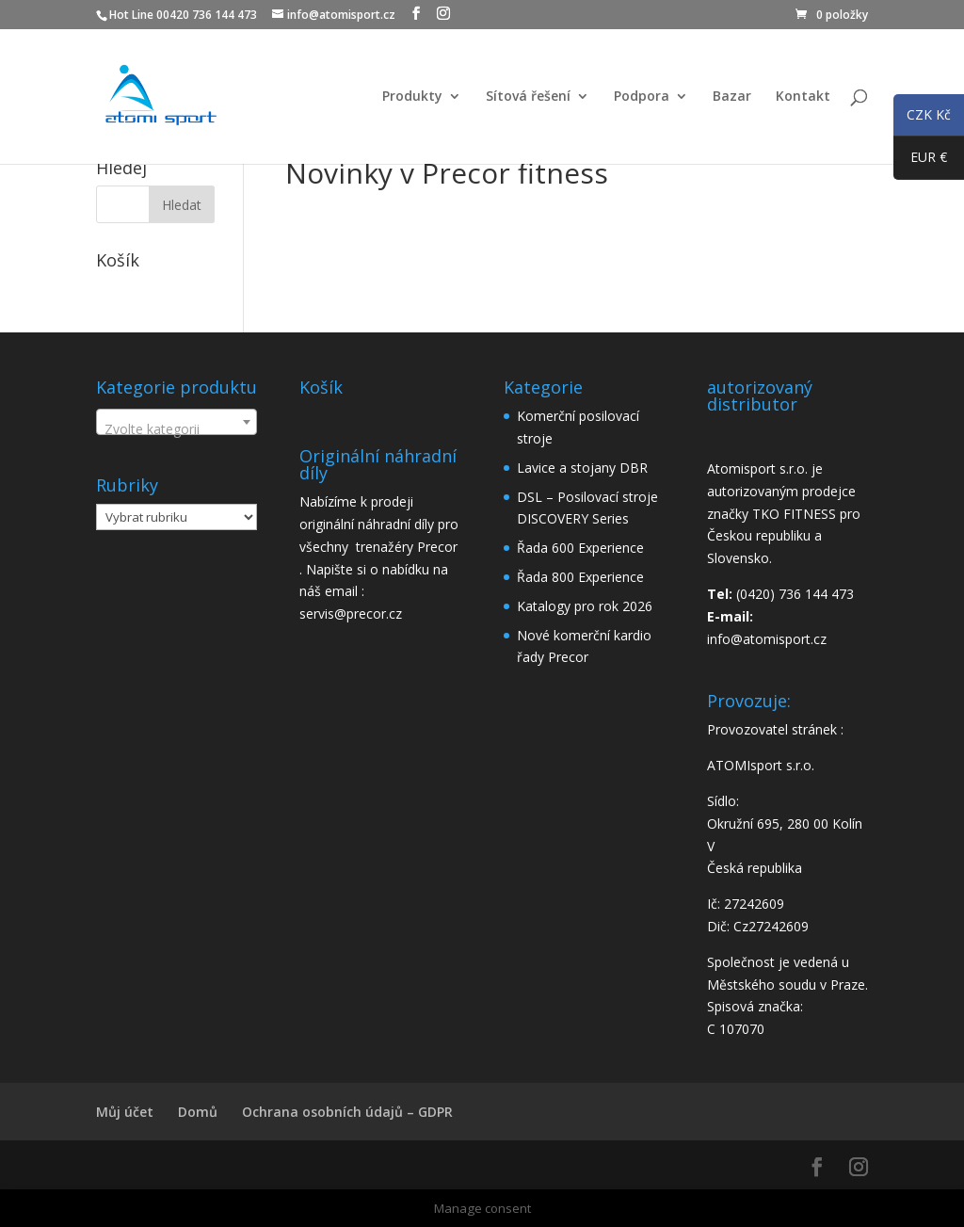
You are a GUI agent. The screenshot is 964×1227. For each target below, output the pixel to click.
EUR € (920, 161)
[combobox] (176, 422)
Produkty (412, 97)
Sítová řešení (528, 97)
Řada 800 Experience (580, 577)
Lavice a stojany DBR (582, 467)
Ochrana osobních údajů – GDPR (347, 1112)
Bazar (732, 97)
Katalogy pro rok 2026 (584, 606)
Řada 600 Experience (580, 548)
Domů (197, 1112)
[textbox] (176, 429)
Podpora (641, 97)
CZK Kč (922, 118)
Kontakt (803, 97)
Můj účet (124, 1112)
